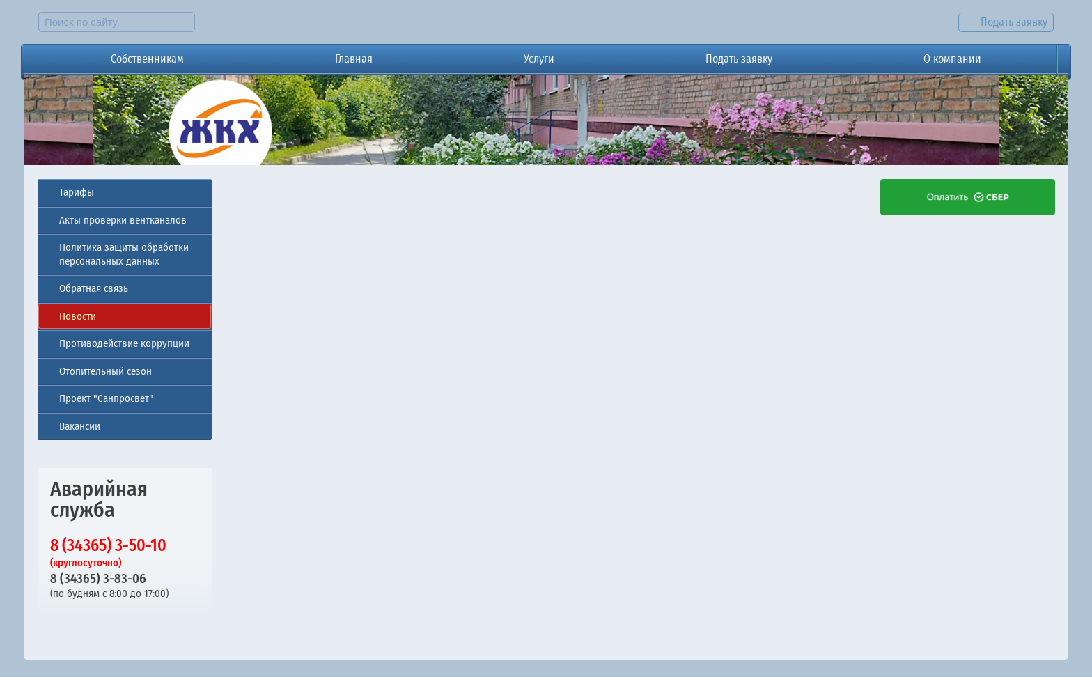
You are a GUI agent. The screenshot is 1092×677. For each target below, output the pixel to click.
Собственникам (147, 58)
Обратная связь (93, 288)
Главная (354, 58)
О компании (952, 58)
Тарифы (76, 192)
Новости (77, 316)
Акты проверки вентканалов (123, 220)
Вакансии (79, 426)
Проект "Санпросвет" (106, 398)
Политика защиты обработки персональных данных (124, 254)
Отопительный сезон (105, 371)
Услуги (539, 58)
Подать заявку (738, 58)
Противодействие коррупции (124, 343)
